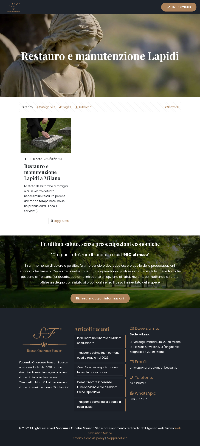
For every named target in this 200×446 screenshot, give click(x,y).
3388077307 (138, 399)
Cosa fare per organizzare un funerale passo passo (97, 369)
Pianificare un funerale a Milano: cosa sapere (99, 340)
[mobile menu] (151, 7)
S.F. (30, 159)
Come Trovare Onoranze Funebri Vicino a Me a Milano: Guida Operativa (97, 387)
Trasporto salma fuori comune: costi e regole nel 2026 (98, 355)
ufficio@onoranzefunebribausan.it (153, 368)
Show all (171, 107)
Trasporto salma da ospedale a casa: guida (99, 404)
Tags (65, 107)
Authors (83, 107)
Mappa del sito (117, 438)
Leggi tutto (61, 221)
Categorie (46, 107)
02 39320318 (179, 7)
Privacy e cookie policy (89, 438)
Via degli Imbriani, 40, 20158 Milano (155, 342)
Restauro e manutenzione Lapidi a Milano (42, 172)
